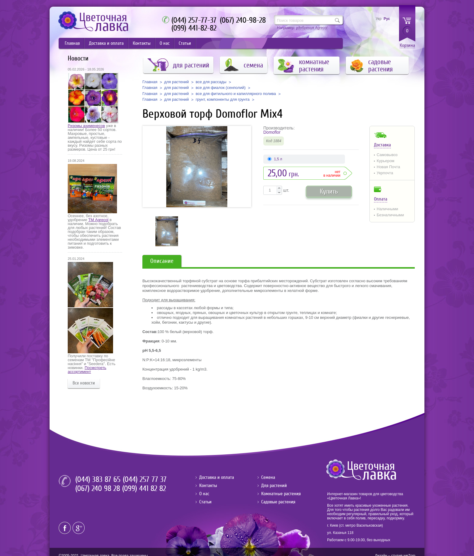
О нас (165, 43)
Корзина (407, 45)
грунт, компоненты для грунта (222, 99)
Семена (268, 477)
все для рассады (211, 82)
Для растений (274, 485)
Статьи (185, 43)
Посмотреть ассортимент (87, 369)
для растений (176, 82)
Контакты (142, 43)
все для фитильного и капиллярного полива (236, 94)
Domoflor (272, 132)
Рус (387, 19)
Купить (329, 191)
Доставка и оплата (106, 43)
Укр (378, 19)
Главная (72, 43)
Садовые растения (278, 502)
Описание (162, 260)
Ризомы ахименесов (86, 125)
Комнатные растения (281, 493)
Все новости (84, 383)
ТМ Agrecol (98, 219)
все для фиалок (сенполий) (220, 88)
